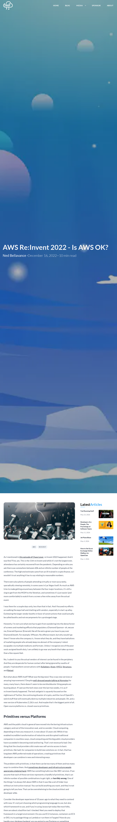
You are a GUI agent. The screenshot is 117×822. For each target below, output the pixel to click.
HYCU (59, 666)
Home (56, 5)
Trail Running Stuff (87, 511)
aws (34, 547)
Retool (10, 670)
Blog (67, 5)
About (110, 5)
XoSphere (45, 666)
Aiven (53, 666)
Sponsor (96, 5)
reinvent (42, 547)
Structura (67, 666)
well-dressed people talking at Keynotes (50, 680)
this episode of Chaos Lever (31, 557)
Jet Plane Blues (85, 537)
